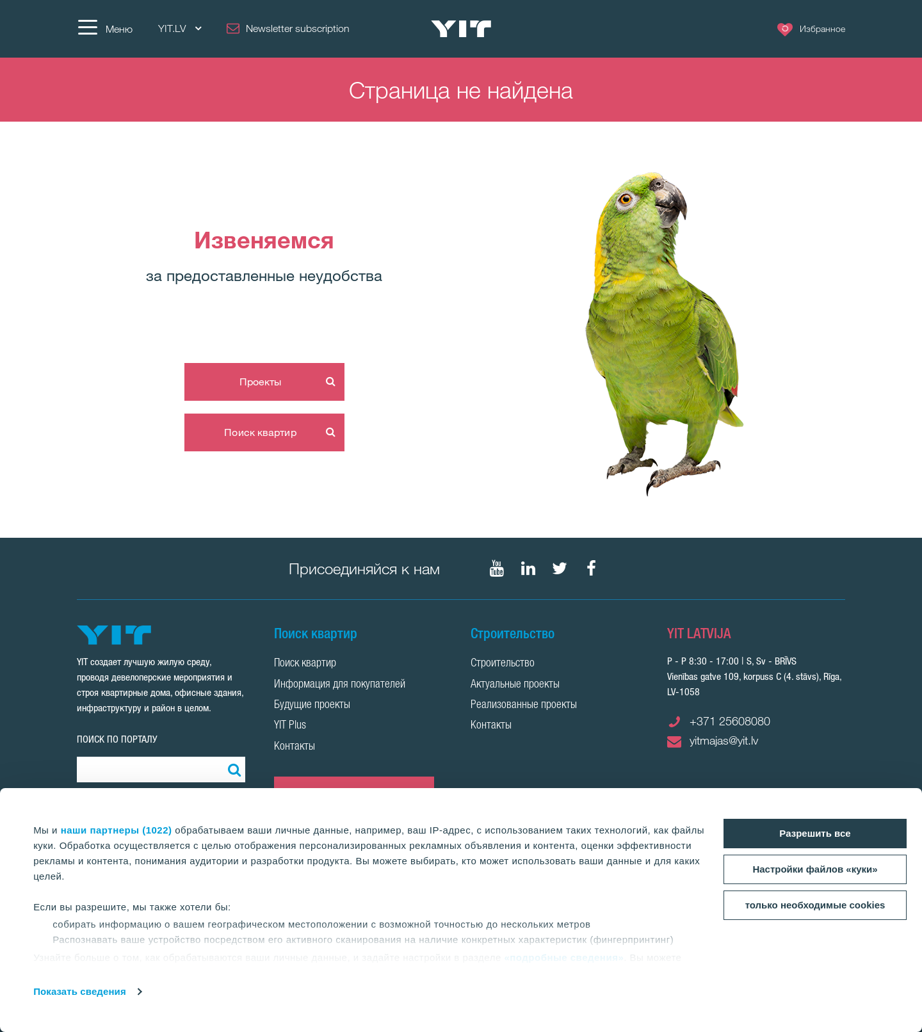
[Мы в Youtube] (497, 568)
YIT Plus (290, 726)
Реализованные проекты (524, 705)
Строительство (503, 664)
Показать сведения (79, 991)
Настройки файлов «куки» (814, 869)
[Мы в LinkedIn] (528, 568)
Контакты (294, 747)
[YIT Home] (461, 28)
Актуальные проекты (515, 685)
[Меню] (105, 29)
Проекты (260, 381)
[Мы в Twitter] (559, 568)
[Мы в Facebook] (591, 568)
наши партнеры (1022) (116, 830)
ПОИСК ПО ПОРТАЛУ (117, 739)
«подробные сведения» (564, 957)
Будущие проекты (312, 705)
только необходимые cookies (815, 904)
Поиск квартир (260, 432)
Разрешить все (814, 833)
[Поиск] (232, 769)
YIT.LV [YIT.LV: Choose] (179, 28)
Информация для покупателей (339, 685)
